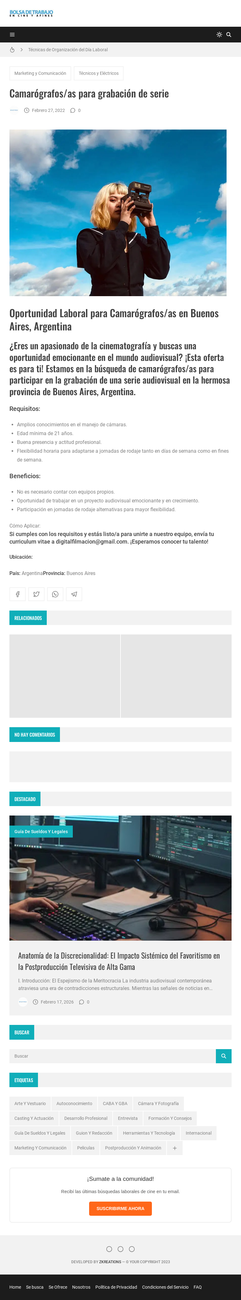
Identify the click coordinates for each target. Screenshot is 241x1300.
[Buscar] (229, 34)
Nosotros (81, 1287)
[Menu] (12, 34)
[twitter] (36, 594)
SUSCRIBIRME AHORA (121, 1208)
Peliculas (85, 1147)
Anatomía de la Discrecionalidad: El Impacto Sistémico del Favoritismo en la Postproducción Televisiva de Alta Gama (119, 960)
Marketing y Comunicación (40, 73)
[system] (219, 34)
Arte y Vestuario (30, 1103)
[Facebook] (120, 1249)
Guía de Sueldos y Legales (41, 831)
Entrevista (128, 1118)
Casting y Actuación (34, 1118)
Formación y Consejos (170, 1118)
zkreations (110, 1262)
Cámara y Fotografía (158, 1103)
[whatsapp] (55, 594)
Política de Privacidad (116, 1287)
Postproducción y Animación (133, 1147)
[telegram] (74, 594)
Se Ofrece (58, 1287)
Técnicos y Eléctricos (99, 73)
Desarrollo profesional (85, 1118)
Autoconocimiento (74, 1103)
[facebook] (17, 594)
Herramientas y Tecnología (149, 1133)
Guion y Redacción (94, 1133)
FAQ (198, 1287)
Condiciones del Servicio (165, 1287)
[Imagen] (120, 878)
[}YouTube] (132, 1249)
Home (15, 1287)
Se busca (35, 1287)
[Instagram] (109, 1249)
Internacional (199, 1133)
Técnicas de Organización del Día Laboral (68, 49)
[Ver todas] (175, 1148)
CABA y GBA (115, 1103)
